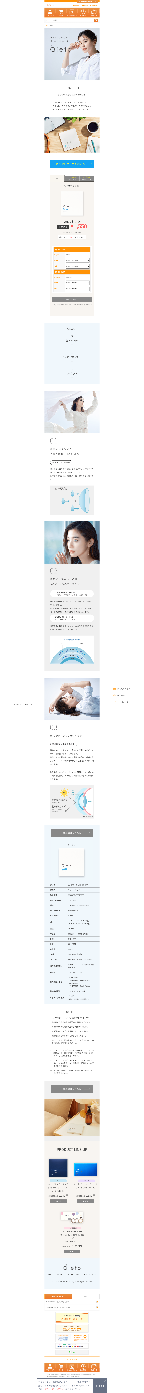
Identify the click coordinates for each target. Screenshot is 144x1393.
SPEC (78, 1276)
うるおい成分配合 (72, 358)
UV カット (72, 374)
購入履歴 (121, 695)
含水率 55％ (72, 341)
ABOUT (69, 1276)
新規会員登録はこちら (89, 2)
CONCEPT (59, 1276)
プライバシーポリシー (54, 1389)
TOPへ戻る (22, 694)
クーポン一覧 (123, 702)
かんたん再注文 (124, 689)
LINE (72, 1353)
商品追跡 (86, 5)
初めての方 (76, 5)
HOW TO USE (89, 1276)
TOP (47, 25)
